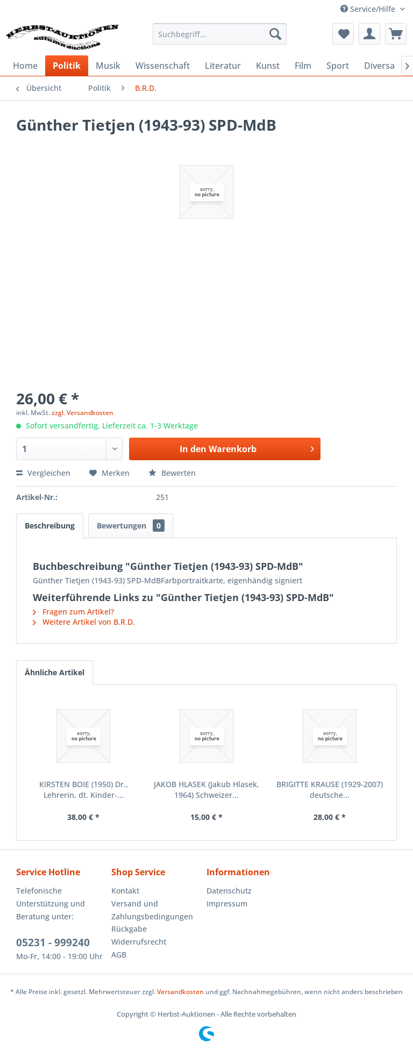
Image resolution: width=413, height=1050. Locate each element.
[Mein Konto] (369, 34)
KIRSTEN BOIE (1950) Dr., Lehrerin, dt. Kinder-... (83, 789)
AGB (118, 954)
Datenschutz (229, 890)
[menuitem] (220, 34)
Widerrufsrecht (138, 942)
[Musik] (108, 65)
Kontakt (125, 890)
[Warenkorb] (396, 34)
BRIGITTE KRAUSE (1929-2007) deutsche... (329, 789)
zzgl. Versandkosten (82, 412)
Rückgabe (129, 929)
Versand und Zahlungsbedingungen (152, 910)
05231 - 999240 (53, 942)
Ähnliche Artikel (54, 672)
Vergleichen (43, 473)
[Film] (303, 65)
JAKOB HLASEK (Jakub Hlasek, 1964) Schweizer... (206, 789)
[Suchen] (275, 34)
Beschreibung (50, 525)
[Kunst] (267, 65)
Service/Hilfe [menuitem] (368, 9)
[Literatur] (222, 65)
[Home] (25, 65)
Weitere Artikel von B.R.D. (84, 622)
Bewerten (172, 473)
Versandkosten (180, 991)
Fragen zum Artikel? (73, 611)
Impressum (226, 903)
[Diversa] (379, 65)
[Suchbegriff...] (220, 34)
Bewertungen (131, 525)
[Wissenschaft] (162, 65)
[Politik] (66, 65)
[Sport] (338, 65)
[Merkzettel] (343, 34)
